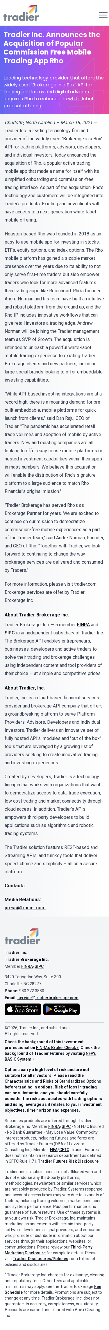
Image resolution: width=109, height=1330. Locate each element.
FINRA (83, 624)
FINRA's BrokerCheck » (57, 1047)
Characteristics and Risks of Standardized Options (53, 1081)
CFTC (64, 1149)
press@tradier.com (25, 907)
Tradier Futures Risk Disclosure (68, 1161)
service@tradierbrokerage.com (47, 997)
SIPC (10, 633)
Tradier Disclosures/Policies (40, 1258)
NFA (54, 1149)
